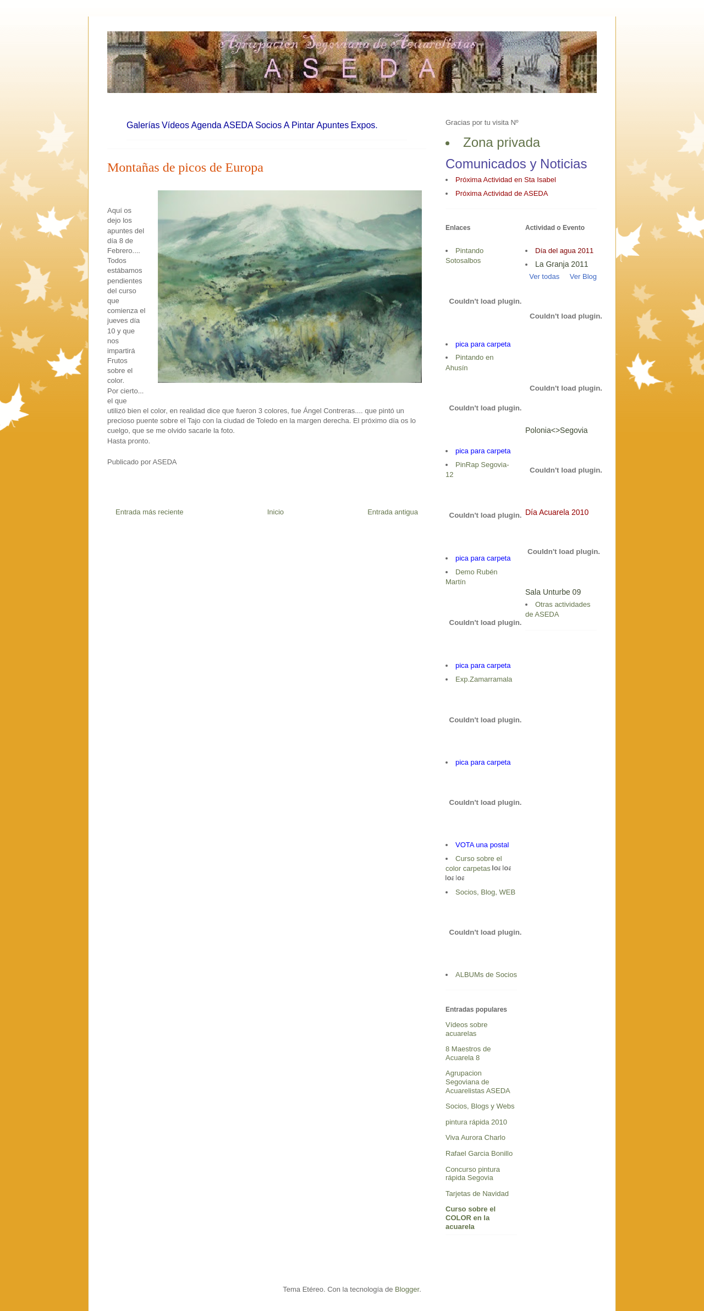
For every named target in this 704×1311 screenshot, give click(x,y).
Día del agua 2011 (564, 250)
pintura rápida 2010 (476, 1122)
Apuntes (333, 125)
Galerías (143, 125)
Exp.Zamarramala (483, 679)
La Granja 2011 (561, 264)
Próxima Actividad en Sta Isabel (505, 179)
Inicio (275, 512)
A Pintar (299, 125)
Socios (268, 125)
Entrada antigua (392, 512)
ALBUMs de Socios (486, 974)
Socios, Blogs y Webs (480, 1106)
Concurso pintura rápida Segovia (473, 1173)
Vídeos (175, 125)
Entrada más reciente (150, 512)
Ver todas (542, 276)
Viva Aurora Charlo (475, 1137)
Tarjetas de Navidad (477, 1193)
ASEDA (238, 125)
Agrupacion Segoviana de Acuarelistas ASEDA (478, 1081)
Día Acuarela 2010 (556, 512)
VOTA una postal (482, 845)
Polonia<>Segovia (556, 430)
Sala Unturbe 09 (553, 592)
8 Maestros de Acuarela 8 (468, 1053)
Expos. (364, 125)
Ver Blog (583, 276)
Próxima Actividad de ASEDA (501, 193)
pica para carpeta (482, 344)
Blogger (407, 1289)
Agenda (206, 125)
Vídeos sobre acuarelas (467, 1029)
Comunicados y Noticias (516, 163)
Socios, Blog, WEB (485, 892)
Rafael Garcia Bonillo (479, 1153)
